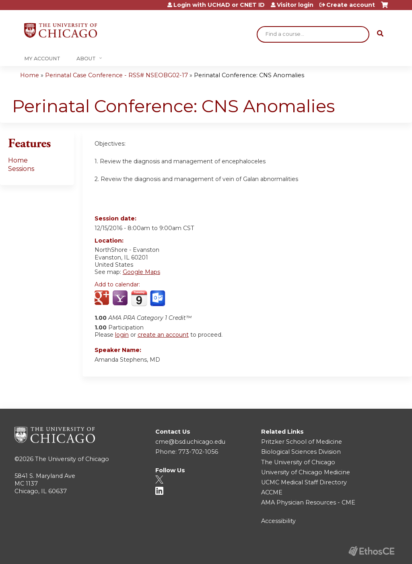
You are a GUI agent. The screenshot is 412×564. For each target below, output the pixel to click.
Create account (350, 5)
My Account (42, 59)
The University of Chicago (72, 459)
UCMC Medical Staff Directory (304, 482)
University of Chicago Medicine (305, 472)
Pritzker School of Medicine (301, 441)
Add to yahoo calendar (121, 298)
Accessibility (278, 521)
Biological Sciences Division (301, 451)
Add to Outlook (158, 298)
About (86, 59)
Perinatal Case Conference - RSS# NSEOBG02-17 (116, 75)
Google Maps (141, 272)
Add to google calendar (103, 298)
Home (29, 75)
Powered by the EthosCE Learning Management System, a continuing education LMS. (371, 551)
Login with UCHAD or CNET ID (219, 5)
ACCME (271, 492)
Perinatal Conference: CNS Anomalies (249, 75)
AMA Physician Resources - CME (308, 502)
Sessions (21, 169)
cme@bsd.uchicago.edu (190, 441)
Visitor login (295, 5)
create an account (163, 334)
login (122, 334)
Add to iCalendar (139, 298)
